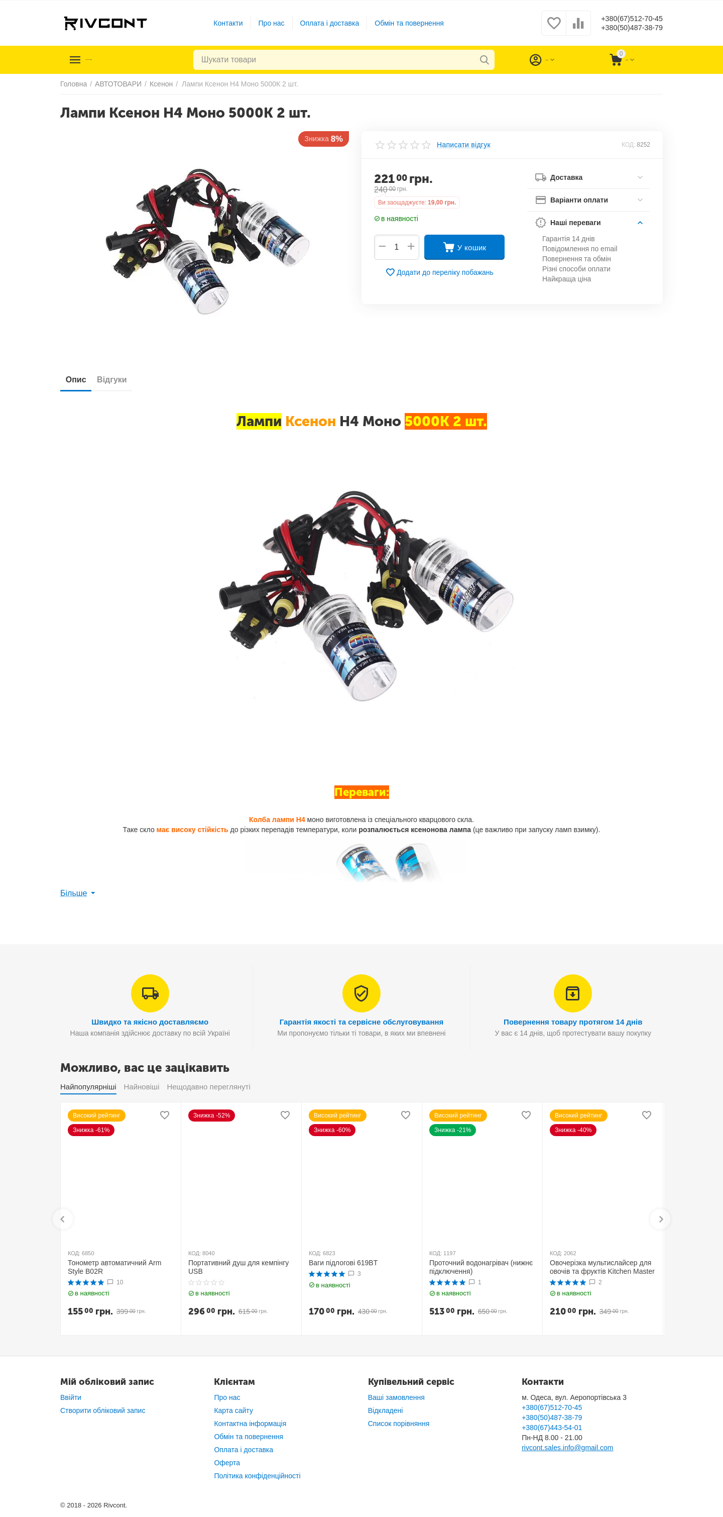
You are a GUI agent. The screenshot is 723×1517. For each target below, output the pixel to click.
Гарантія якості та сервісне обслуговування (362, 1022)
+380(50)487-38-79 (624, 28)
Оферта (227, 1463)
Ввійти (70, 1397)
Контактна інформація (250, 1424)
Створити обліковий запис (102, 1410)
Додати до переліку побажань (439, 272)
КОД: (628, 144)
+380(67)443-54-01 (552, 1428)
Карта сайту (233, 1410)
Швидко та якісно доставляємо (149, 1022)
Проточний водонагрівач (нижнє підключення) (481, 1267)
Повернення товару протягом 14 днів (573, 1022)
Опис (80, 379)
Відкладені (385, 1410)
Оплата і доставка (321, 23)
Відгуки (126, 379)
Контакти (219, 23)
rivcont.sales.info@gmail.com (567, 1448)
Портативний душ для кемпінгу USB (238, 1267)
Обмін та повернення (401, 23)
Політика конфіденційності (257, 1476)
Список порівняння (399, 1424)
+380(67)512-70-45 (624, 18)
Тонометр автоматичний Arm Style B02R (114, 1267)
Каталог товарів (121, 60)
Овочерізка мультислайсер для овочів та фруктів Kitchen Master (602, 1267)
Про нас (264, 23)
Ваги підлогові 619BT (343, 1263)
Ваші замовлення (396, 1397)
